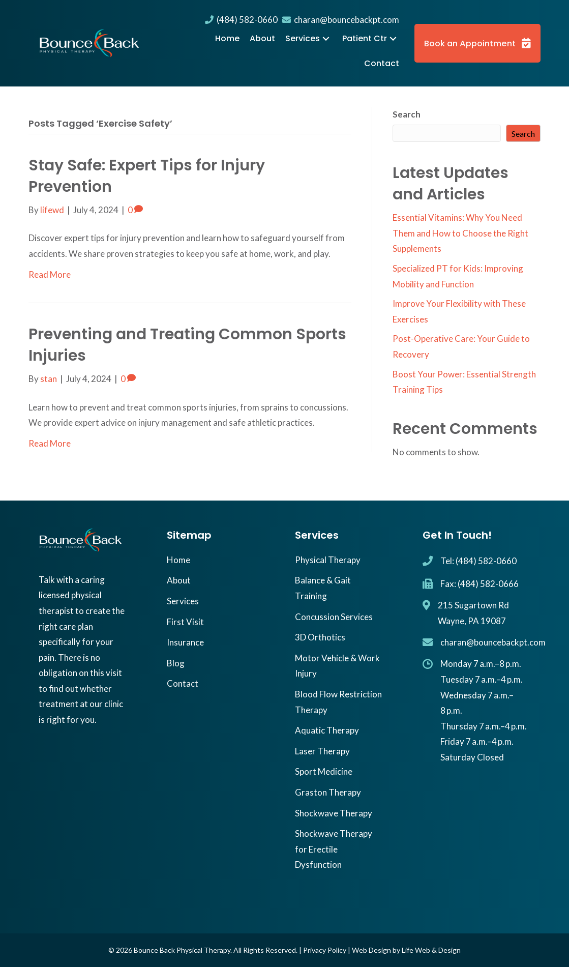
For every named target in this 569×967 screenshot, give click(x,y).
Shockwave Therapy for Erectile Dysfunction (333, 849)
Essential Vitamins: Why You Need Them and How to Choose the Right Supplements (460, 233)
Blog (176, 663)
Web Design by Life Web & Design (406, 950)
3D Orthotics (320, 637)
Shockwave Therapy (333, 813)
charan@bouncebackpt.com (340, 19)
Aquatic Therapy (327, 730)
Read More (49, 274)
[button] (326, 39)
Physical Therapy (328, 559)
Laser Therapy (322, 751)
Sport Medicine (323, 771)
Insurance (185, 642)
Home (178, 559)
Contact (182, 683)
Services (183, 601)
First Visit (185, 622)
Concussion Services (334, 616)
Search (407, 114)
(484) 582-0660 (241, 19)
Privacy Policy (324, 950)
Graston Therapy (328, 792)
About (179, 580)
